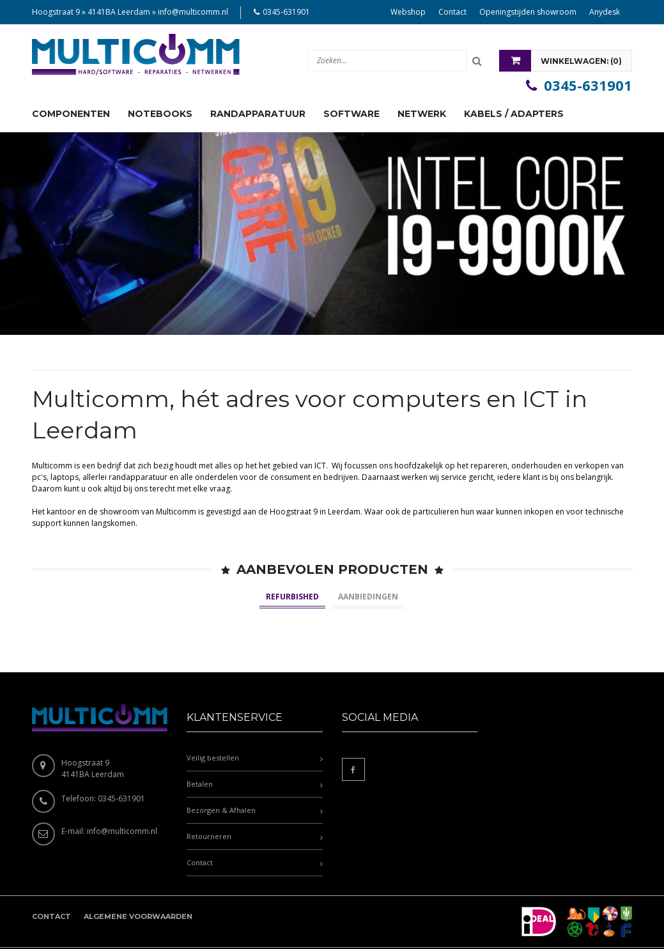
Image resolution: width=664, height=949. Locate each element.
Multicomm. (119, 923)
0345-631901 (286, 11)
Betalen (200, 735)
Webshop (408, 11)
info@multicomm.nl (193, 11)
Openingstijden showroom (527, 11)
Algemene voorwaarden (138, 867)
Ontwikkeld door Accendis (195, 923)
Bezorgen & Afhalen (221, 761)
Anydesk (604, 11)
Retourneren (209, 787)
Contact (452, 11)
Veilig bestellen (213, 709)
